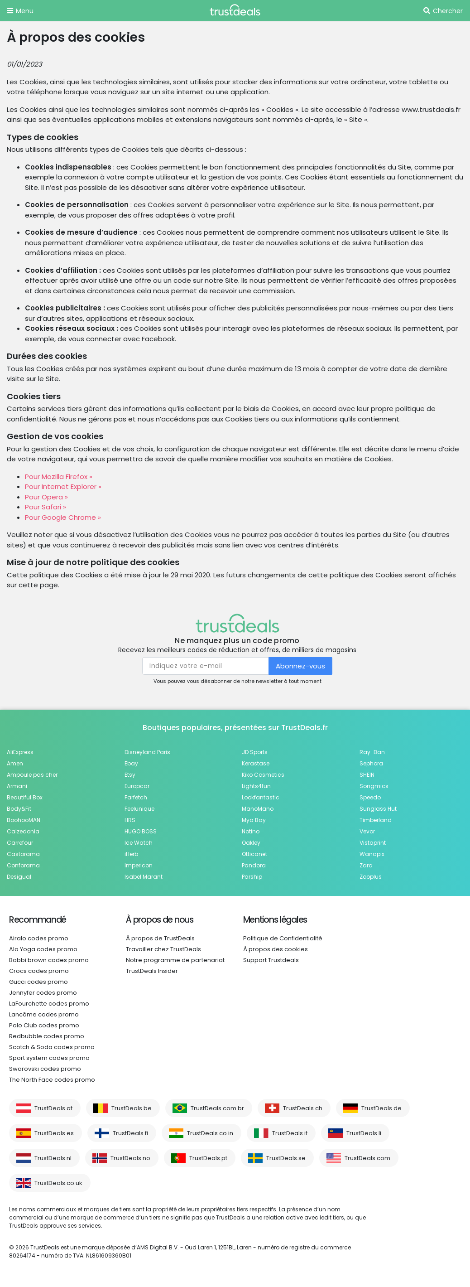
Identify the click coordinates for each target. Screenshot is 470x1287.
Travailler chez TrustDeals (163, 949)
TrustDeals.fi (130, 1133)
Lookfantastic (260, 797)
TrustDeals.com (367, 1158)
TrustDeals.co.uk (58, 1183)
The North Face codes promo (52, 1079)
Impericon (139, 865)
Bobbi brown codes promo (49, 960)
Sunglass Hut (378, 809)
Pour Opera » (46, 497)
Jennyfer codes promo (43, 992)
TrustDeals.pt (208, 1158)
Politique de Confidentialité (282, 938)
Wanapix (372, 854)
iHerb (131, 854)
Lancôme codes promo (44, 1014)
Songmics (374, 786)
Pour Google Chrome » (63, 517)
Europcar (137, 786)
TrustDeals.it (289, 1133)
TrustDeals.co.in (210, 1133)
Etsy (130, 775)
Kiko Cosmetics (263, 775)
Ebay (131, 763)
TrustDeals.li (363, 1133)
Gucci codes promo (38, 981)
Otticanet (254, 854)
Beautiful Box (25, 797)
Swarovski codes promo (45, 1068)
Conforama (23, 865)
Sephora (371, 763)
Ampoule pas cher (32, 775)
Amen (15, 763)
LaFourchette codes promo (49, 1003)
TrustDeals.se (286, 1158)
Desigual (19, 877)
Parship (252, 877)
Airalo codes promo (38, 938)
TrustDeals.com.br (217, 1108)
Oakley (251, 843)
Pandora (254, 865)
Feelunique (139, 809)
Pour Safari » (45, 507)
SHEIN (367, 775)
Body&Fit (19, 809)
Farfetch (136, 797)
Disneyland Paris (147, 752)
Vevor (367, 831)
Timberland (376, 820)
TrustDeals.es (54, 1133)
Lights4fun (256, 786)
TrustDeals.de (381, 1108)
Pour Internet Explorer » (63, 486)
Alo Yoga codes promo (43, 949)
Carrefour (20, 843)
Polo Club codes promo (44, 1025)
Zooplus (371, 877)
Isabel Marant (144, 877)
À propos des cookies (275, 949)
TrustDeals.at (53, 1108)
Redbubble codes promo (46, 1036)
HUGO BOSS (141, 831)
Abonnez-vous (300, 666)
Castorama (23, 854)
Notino (250, 831)
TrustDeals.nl (53, 1158)
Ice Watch (139, 843)
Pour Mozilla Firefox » (58, 476)
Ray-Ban (372, 752)
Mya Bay (254, 820)
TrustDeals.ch (302, 1108)
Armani (17, 786)
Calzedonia (23, 831)
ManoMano (257, 809)
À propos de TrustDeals (160, 938)
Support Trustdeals (271, 960)
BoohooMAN (23, 820)
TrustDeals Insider (152, 971)
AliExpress (20, 752)
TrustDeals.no (130, 1158)
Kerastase (255, 763)
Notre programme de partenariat (175, 960)
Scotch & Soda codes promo (52, 1047)
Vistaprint (373, 843)
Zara (366, 865)
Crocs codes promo (39, 971)
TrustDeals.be (131, 1108)
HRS (130, 820)
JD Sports (255, 752)
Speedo (370, 797)
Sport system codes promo (49, 1058)
